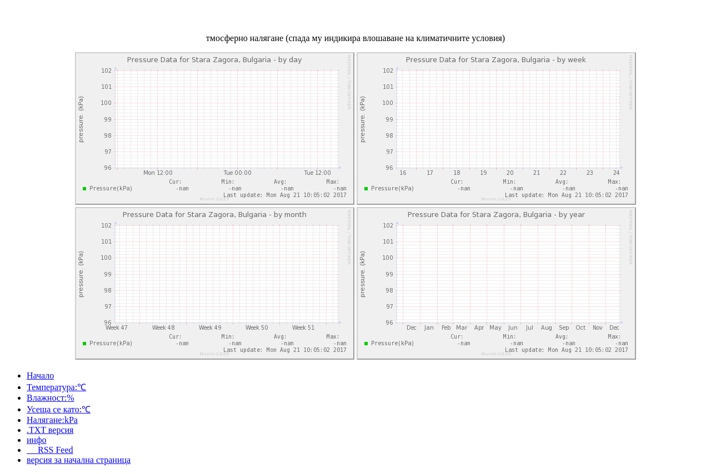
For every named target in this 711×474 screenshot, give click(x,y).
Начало (40, 375)
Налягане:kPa (52, 420)
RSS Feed (50, 450)
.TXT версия (50, 430)
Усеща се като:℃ (59, 409)
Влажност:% (50, 397)
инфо (37, 440)
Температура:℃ (56, 387)
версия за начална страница (79, 460)
